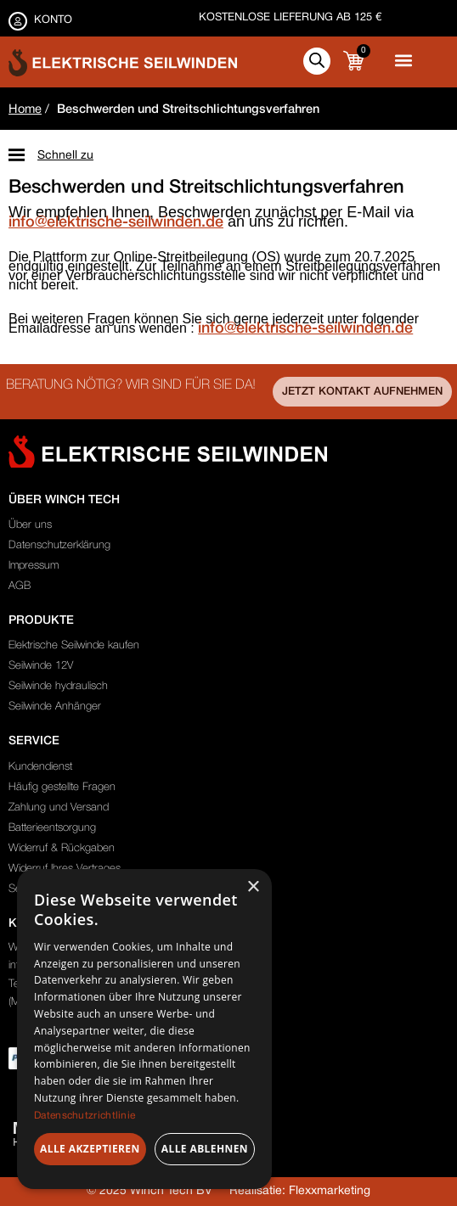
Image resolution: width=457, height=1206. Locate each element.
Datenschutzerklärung (59, 545)
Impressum (33, 565)
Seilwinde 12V (40, 665)
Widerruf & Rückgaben (61, 848)
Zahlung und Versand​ (58, 807)
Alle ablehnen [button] (204, 1148)
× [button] (252, 887)
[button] (403, 60)
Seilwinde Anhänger (54, 706)
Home (25, 109)
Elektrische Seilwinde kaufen (73, 645)
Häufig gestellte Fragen (62, 787)
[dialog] (144, 1029)
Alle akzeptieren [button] (90, 1148)
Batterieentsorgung (52, 828)
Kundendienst (40, 766)
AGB (19, 586)
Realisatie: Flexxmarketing (299, 1191)
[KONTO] (17, 21)
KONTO (53, 20)
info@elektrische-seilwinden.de (115, 222)
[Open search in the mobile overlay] (316, 61)
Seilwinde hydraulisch (58, 686)
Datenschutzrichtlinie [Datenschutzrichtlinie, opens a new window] (84, 1115)
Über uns (30, 525)
